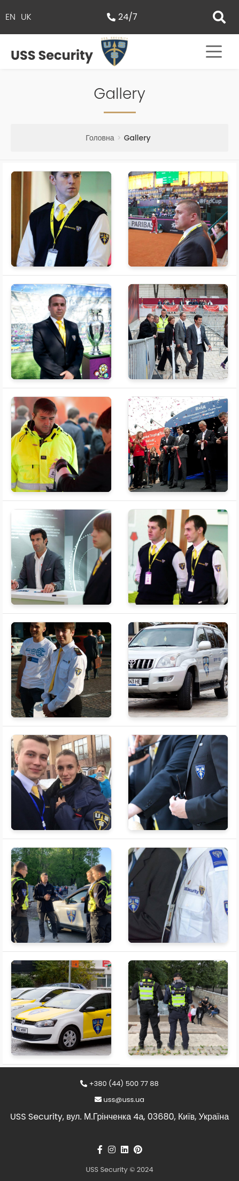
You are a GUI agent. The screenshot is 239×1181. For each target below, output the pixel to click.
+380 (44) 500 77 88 (119, 1083)
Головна (100, 137)
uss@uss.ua (119, 1099)
